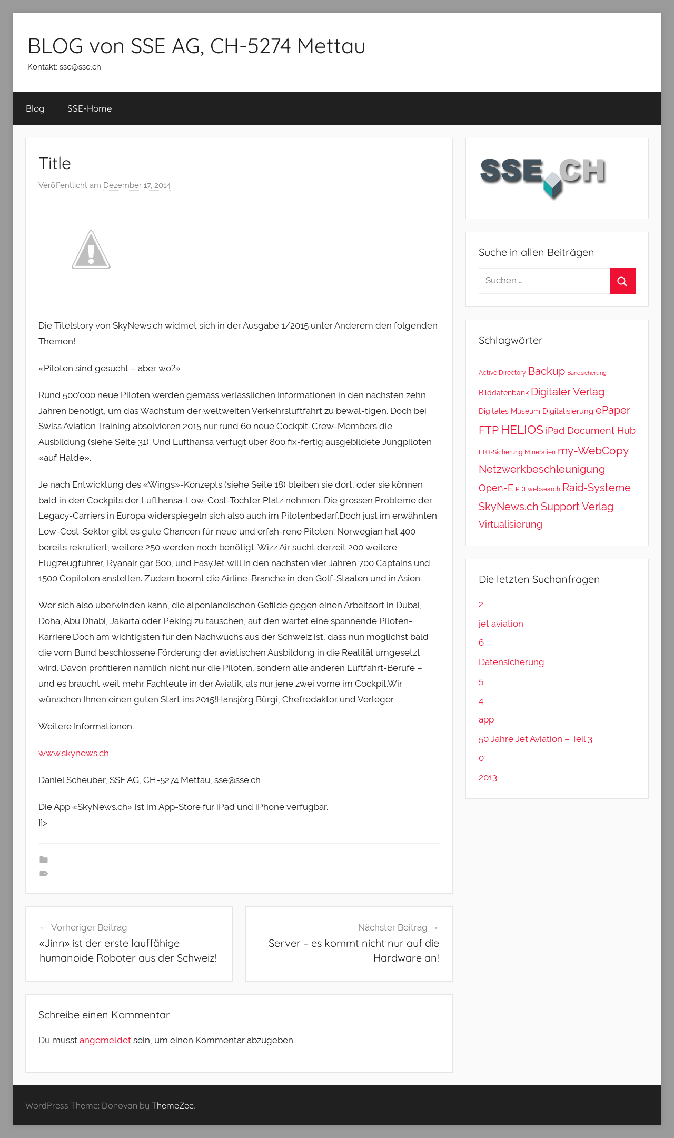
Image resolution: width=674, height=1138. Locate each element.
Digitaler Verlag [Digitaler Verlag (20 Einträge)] (567, 391)
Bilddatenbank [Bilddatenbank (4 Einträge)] (504, 392)
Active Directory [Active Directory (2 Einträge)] (502, 373)
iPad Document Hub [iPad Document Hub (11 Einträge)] (591, 430)
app (486, 719)
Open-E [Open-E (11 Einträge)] (496, 487)
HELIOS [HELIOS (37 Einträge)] (522, 430)
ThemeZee (173, 1105)
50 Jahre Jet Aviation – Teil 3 (535, 739)
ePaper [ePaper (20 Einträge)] (613, 410)
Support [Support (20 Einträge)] (560, 506)
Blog (35, 108)
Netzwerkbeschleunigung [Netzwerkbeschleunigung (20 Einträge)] (542, 469)
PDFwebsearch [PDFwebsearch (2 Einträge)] (538, 489)
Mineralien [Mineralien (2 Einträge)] (540, 452)
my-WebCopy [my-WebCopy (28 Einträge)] (593, 450)
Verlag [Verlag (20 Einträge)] (597, 506)
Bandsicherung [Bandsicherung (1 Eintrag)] (587, 373)
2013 (488, 777)
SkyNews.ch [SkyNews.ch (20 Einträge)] (509, 506)
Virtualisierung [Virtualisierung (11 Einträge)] (510, 524)
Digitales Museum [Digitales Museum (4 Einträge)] (509, 411)
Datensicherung (511, 662)
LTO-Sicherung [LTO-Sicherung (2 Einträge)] (500, 452)
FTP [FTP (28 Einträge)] (489, 430)
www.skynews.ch (73, 753)
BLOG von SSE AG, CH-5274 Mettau (196, 45)
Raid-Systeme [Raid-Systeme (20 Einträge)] (596, 487)
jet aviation (501, 623)
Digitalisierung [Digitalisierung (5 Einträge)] (567, 411)
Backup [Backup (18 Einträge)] (546, 371)
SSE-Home (89, 108)
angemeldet (105, 1040)
